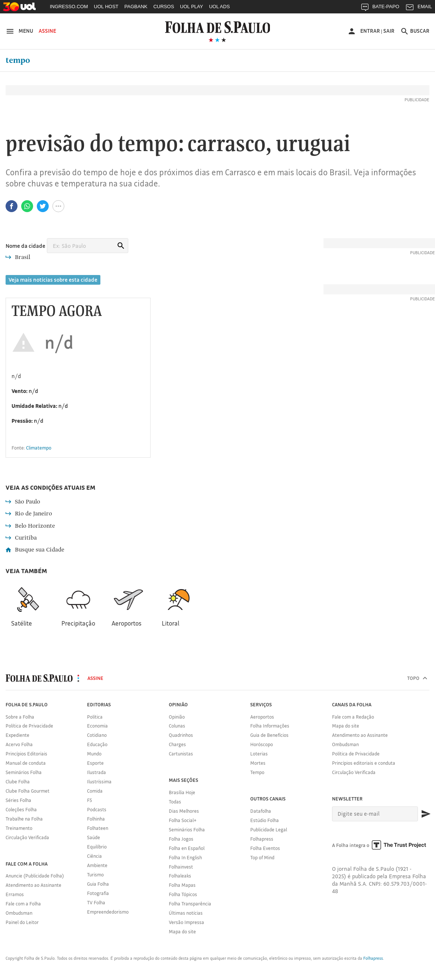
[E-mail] (375, 813)
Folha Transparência (190, 903)
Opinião (177, 716)
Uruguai (313, 144)
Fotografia (98, 893)
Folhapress (261, 838)
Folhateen (97, 828)
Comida (95, 790)
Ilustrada (96, 772)
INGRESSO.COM (69, 6)
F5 (89, 800)
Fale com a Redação (353, 716)
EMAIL (418, 8)
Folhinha (96, 818)
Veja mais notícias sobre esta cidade (53, 280)
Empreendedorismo (108, 911)
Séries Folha (18, 800)
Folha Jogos (181, 838)
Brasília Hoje (182, 792)
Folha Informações (269, 725)
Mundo (94, 753)
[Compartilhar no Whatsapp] (27, 206)
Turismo (95, 874)
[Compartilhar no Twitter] (43, 206)
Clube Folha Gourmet (27, 790)
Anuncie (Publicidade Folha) (35, 875)
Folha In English (185, 857)
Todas (175, 801)
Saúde (93, 837)
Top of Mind (262, 857)
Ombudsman (19, 913)
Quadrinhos (181, 735)
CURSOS (163, 6)
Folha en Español (186, 848)
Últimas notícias (186, 913)
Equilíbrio (97, 846)
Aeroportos (262, 716)
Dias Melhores (184, 811)
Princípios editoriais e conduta (363, 763)
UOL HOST (106, 6)
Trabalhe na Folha (24, 818)
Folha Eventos (265, 848)
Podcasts (96, 809)
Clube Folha (18, 781)
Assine (47, 31)
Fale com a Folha (23, 903)
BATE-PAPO (379, 8)
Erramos (15, 894)
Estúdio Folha (264, 820)
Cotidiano (97, 735)
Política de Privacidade (29, 725)
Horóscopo (261, 744)
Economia (97, 725)
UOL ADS (219, 6)
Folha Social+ (183, 820)
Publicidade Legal (268, 829)
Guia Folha (98, 883)
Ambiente (97, 865)
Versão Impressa (186, 922)
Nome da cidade (25, 246)
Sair (388, 31)
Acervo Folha (19, 744)
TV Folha (96, 902)
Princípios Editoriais (26, 753)
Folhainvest (181, 866)
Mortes (257, 763)
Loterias (259, 753)
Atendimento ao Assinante (33, 885)
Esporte (95, 763)
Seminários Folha (24, 772)
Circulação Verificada (27, 837)
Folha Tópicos (183, 894)
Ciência (94, 856)
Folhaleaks (180, 875)
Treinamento (19, 828)
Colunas (177, 725)
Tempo (18, 60)
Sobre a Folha (20, 716)
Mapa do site (182, 931)
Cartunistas (181, 753)
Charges (177, 744)
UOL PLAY (191, 6)
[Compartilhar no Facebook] (11, 206)
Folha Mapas (182, 885)
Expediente (17, 735)
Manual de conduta (26, 763)
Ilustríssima (99, 781)
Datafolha (260, 811)
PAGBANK (136, 6)
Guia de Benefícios (269, 735)
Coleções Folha (21, 809)
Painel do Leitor (22, 922)
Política (95, 716)
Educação (97, 744)
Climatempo (38, 447)
